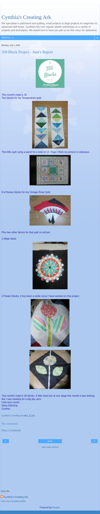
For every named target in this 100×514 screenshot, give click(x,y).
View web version (50, 447)
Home (49, 441)
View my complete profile (13, 501)
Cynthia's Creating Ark (26, 17)
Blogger (56, 507)
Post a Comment (11, 430)
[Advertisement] (50, 9)
